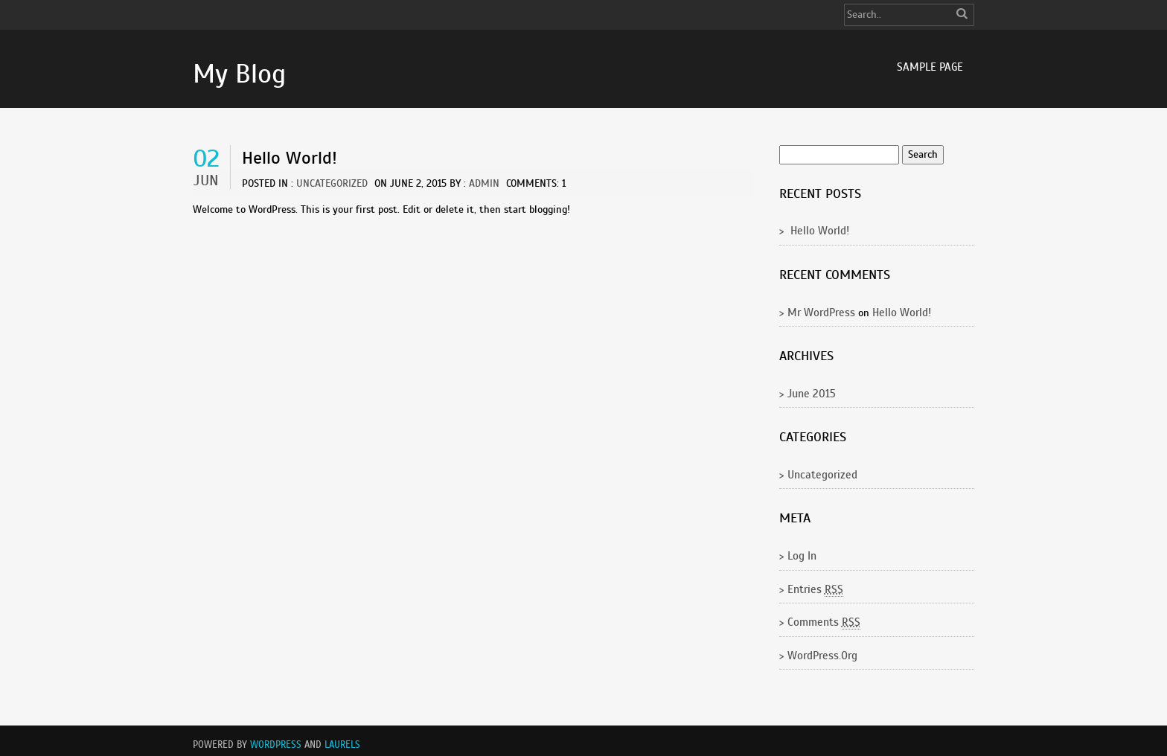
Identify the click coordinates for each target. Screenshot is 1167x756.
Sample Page (930, 67)
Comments (823, 622)
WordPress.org (822, 655)
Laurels (342, 745)
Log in (801, 556)
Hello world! (289, 158)
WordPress (275, 745)
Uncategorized (332, 183)
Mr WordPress (821, 312)
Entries (815, 590)
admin (484, 183)
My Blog (239, 73)
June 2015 (811, 393)
